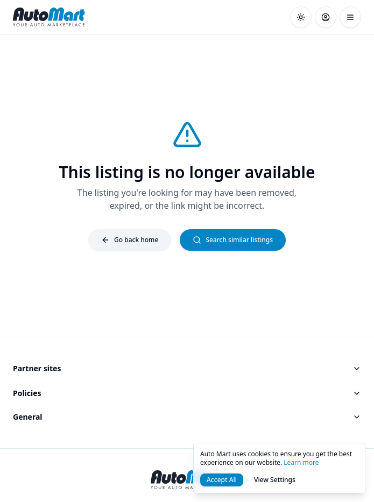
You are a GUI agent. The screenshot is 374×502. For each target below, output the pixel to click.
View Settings (274, 479)
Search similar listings (233, 239)
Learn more (301, 462)
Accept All (222, 479)
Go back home (129, 239)
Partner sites (187, 368)
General (187, 417)
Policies (187, 393)
